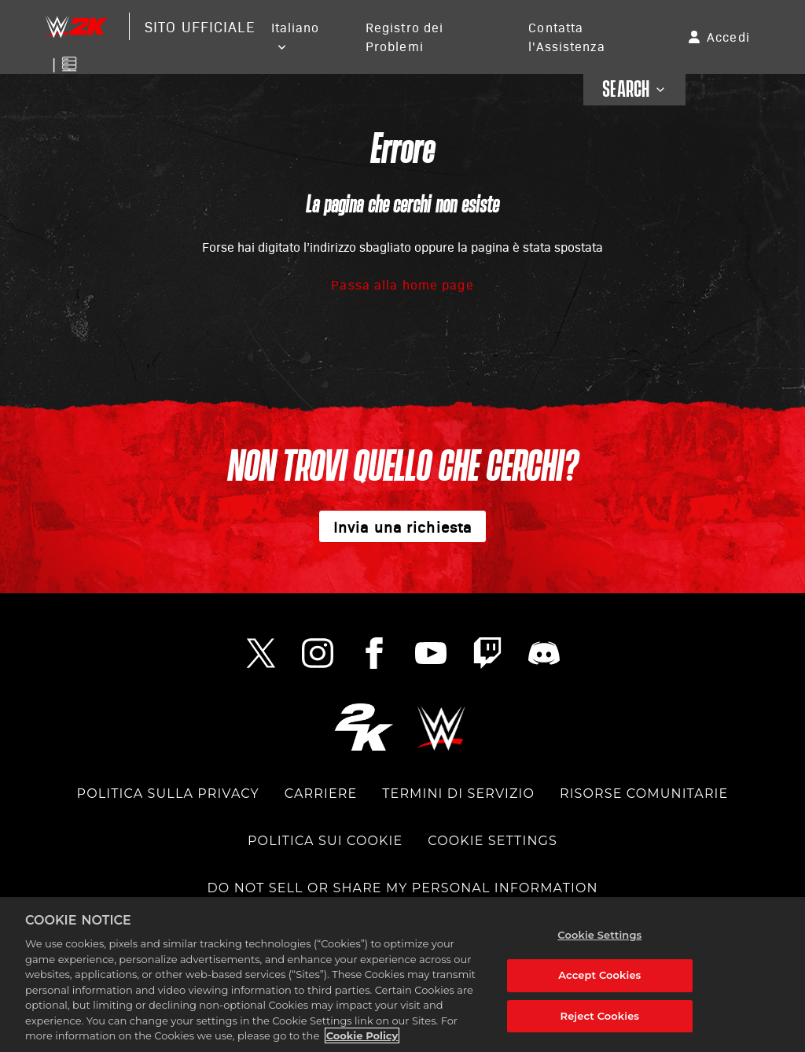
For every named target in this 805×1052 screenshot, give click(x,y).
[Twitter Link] (261, 653)
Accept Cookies (599, 975)
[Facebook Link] (374, 653)
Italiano (295, 27)
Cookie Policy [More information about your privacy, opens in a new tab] (362, 1035)
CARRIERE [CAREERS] (321, 793)
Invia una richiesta (402, 526)
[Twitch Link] (487, 653)
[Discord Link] (544, 653)
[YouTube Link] (431, 653)
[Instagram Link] (317, 653)
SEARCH (634, 89)
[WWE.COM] (441, 726)
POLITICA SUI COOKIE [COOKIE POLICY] (325, 840)
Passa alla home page (402, 284)
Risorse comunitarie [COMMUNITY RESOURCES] (644, 793)
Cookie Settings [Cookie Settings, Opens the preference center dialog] (599, 934)
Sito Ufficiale (200, 26)
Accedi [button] (728, 36)
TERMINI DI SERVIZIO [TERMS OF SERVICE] (458, 793)
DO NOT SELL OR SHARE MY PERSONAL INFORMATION (402, 887)
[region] (402, 974)
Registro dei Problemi (404, 36)
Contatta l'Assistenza (566, 36)
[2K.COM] (363, 726)
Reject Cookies (600, 1016)
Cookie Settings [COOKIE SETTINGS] (492, 840)
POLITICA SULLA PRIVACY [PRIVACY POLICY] (168, 793)
